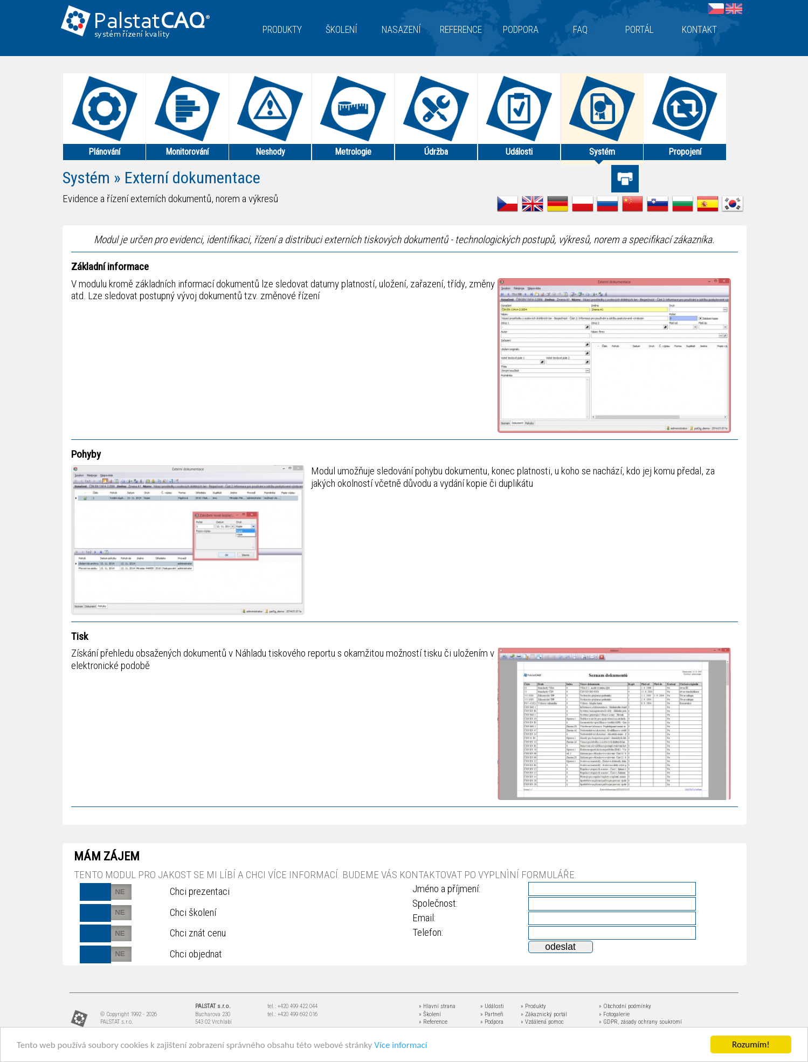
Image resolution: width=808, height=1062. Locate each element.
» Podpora (491, 1021)
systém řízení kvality (132, 34)
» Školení (430, 1014)
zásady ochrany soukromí (651, 1021)
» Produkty (533, 1006)
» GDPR (608, 1021)
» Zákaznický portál (544, 1014)
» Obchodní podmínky (625, 1006)
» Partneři (491, 1014)
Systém (86, 177)
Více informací (400, 1045)
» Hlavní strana (437, 1006)
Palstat (151, 22)
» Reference (433, 1021)
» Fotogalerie (614, 1014)
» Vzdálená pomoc (542, 1021)
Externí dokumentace (192, 177)
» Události (492, 1006)
